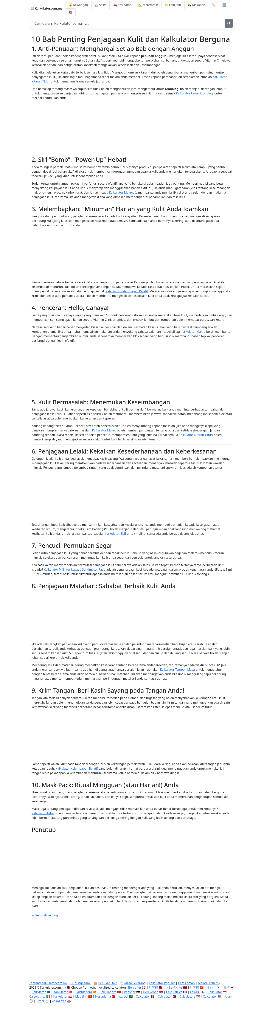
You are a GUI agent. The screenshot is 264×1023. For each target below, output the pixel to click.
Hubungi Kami (81, 983)
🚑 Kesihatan (122, 5)
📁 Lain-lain (172, 5)
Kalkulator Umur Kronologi (194, 93)
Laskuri (195, 992)
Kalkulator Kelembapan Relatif (126, 291)
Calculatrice (174, 992)
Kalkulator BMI (115, 534)
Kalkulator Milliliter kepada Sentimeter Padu (75, 569)
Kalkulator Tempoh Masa (177, 669)
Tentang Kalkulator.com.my (48, 983)
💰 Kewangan (78, 5)
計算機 (153, 987)
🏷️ (214, 5)
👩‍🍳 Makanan (196, 5)
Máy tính (81, 996)
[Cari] (229, 23)
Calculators (187, 996)
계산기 (211, 987)
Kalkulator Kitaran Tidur (195, 435)
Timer (40, 1001)
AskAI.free (59, 1001)
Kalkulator (60, 992)
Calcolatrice (37, 996)
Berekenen (150, 992)
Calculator (143, 996)
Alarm (229, 996)
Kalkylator (39, 992)
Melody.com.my (209, 983)
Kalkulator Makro (121, 192)
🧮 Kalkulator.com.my (46, 8)
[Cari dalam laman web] (128, 23)
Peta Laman (186, 983)
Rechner (130, 992)
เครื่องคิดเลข (174, 987)
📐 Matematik (148, 5)
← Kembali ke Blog (45, 915)
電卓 (226, 987)
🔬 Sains (101, 5)
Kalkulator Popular (162, 983)
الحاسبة (123, 996)
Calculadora (83, 992)
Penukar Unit (107, 983)
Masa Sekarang (135, 983)
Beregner (134, 987)
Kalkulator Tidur (43, 813)
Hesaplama (103, 996)
